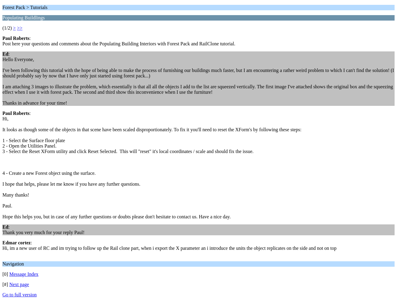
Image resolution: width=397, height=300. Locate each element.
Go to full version (19, 294)
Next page (19, 284)
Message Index (23, 274)
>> (19, 28)
